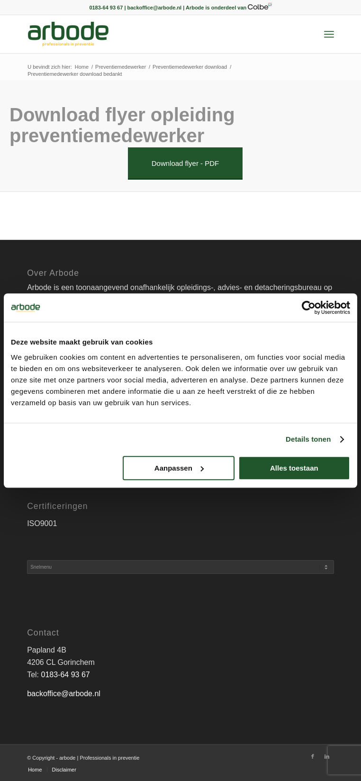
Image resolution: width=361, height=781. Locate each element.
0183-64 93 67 (65, 675)
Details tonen (308, 439)
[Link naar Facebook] (313, 756)
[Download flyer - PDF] (185, 163)
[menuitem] (329, 34)
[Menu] (329, 34)
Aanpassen (179, 468)
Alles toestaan (294, 468)
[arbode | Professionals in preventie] (149, 34)
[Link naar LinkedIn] (327, 756)
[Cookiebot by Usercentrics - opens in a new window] (308, 307)
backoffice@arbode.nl (63, 694)
